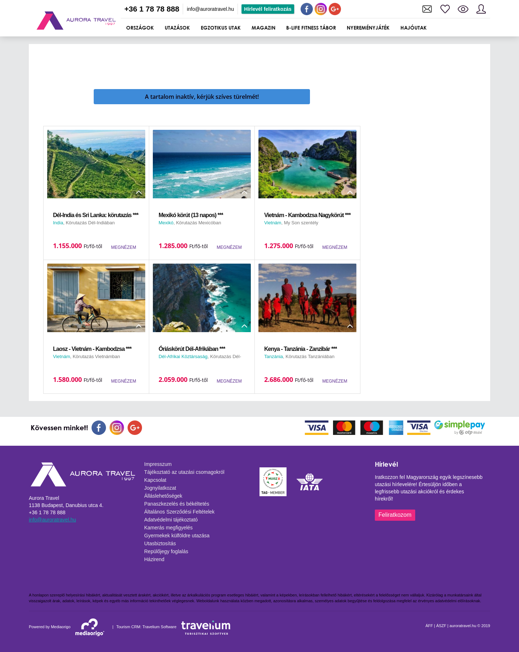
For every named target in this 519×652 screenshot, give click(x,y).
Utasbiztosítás (160, 543)
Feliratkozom (395, 515)
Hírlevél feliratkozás (268, 9)
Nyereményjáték (368, 28)
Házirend (154, 559)
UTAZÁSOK (177, 28)
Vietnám (272, 222)
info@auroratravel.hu (210, 9)
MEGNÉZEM (123, 247)
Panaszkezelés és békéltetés (176, 504)
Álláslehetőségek (163, 496)
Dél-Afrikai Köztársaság (183, 356)
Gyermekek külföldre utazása (176, 535)
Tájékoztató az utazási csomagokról (184, 472)
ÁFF (429, 626)
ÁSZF (441, 626)
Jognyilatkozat (160, 488)
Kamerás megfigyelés (168, 527)
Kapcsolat (155, 480)
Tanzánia (273, 356)
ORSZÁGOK (140, 28)
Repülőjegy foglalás (166, 551)
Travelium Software (159, 627)
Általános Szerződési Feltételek (179, 512)
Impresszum (158, 464)
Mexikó (166, 222)
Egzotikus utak (221, 28)
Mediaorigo (60, 627)
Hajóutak (413, 28)
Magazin (263, 28)
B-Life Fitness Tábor (311, 28)
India (58, 222)
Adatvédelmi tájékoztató (171, 520)
